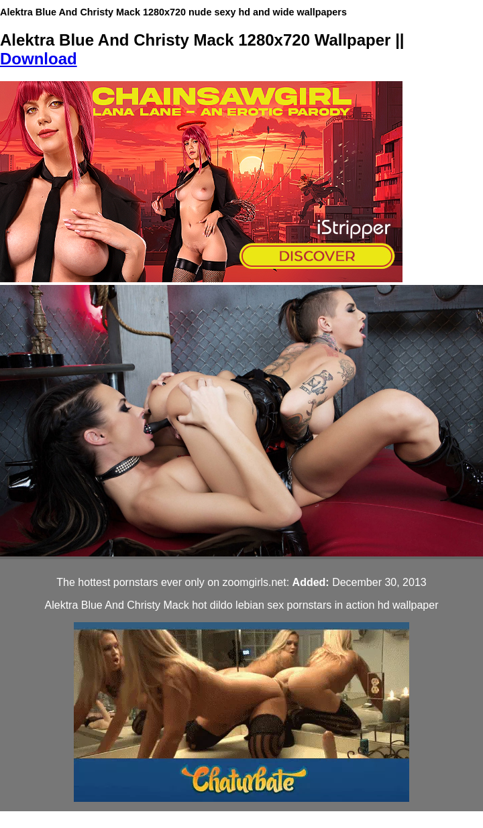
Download (38, 59)
